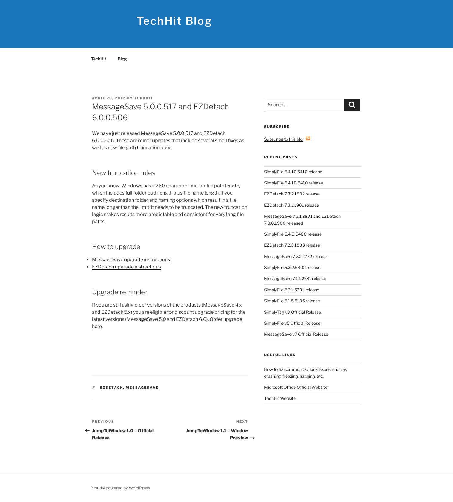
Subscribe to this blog (287, 139)
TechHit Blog (175, 20)
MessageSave (142, 388)
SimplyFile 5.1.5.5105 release (292, 300)
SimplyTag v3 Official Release (292, 312)
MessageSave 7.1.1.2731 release (295, 278)
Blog (122, 58)
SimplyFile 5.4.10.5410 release (293, 182)
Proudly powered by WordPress (120, 487)
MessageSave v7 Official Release (296, 334)
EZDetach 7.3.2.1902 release (292, 193)
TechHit (98, 58)
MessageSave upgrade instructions (131, 259)
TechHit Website (280, 398)
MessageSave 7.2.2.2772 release (295, 256)
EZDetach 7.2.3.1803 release (292, 245)
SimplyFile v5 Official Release (292, 323)
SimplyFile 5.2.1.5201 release (291, 289)
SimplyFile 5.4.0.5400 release (293, 234)
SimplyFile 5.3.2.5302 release (292, 267)
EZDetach (111, 388)
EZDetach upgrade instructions (126, 267)
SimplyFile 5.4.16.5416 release (293, 171)
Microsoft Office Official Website (295, 387)
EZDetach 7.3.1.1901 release (291, 205)
